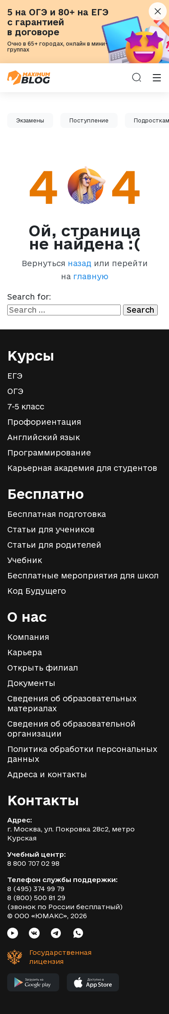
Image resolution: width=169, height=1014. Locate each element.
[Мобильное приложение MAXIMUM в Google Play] (33, 984)
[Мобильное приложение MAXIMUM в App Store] (93, 984)
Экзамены (30, 120)
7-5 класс (25, 406)
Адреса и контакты (47, 774)
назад (79, 263)
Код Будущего (36, 591)
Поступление (89, 120)
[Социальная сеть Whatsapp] (78, 934)
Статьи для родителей (54, 544)
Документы (31, 683)
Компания (28, 637)
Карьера (24, 652)
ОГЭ (15, 391)
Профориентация (44, 422)
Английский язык (43, 437)
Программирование (49, 452)
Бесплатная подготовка (56, 514)
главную (90, 276)
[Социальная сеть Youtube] (12, 934)
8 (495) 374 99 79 (35, 888)
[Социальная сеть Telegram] (55, 934)
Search (140, 309)
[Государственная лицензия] (43, 957)
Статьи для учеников (51, 529)
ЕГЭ (15, 375)
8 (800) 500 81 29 (36, 897)
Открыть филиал (42, 667)
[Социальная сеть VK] (34, 934)
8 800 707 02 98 (33, 863)
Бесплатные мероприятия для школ (83, 575)
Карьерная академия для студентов (82, 468)
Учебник (24, 560)
